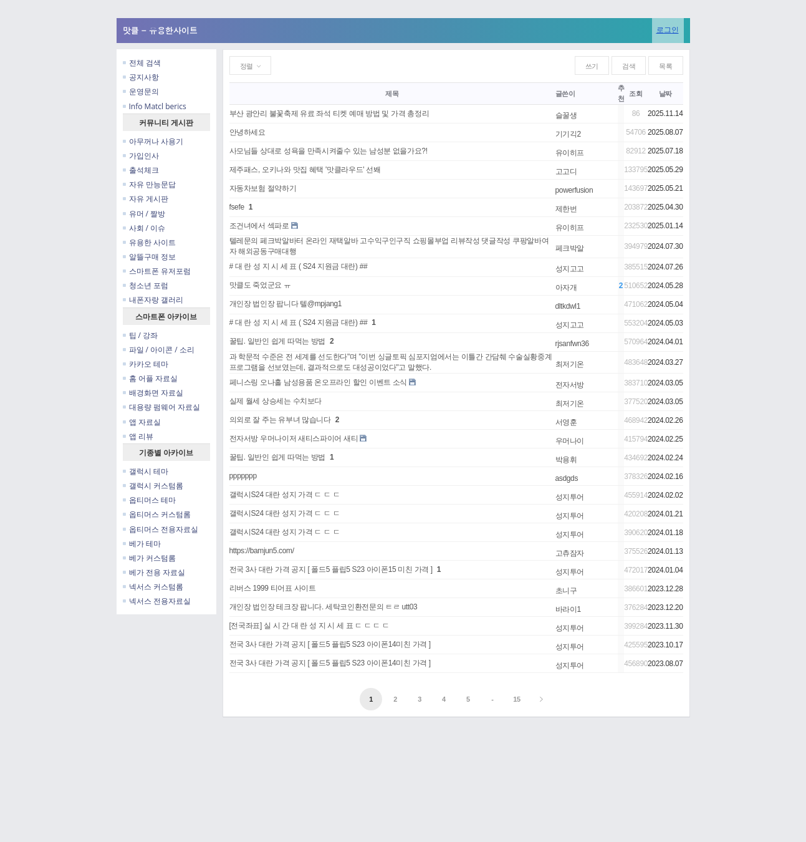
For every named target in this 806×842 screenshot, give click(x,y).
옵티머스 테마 (149, 500)
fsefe (236, 207)
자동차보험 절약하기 (263, 188)
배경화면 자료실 (153, 392)
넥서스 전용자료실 (157, 601)
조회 (635, 93)
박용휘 (566, 459)
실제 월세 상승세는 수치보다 (275, 401)
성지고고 (570, 268)
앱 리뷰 (138, 436)
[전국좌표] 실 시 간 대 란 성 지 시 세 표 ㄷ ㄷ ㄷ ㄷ (309, 625)
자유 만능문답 (149, 184)
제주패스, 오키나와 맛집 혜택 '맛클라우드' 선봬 (305, 169)
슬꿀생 (566, 115)
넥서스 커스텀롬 (153, 586)
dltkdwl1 (567, 306)
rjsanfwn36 (572, 343)
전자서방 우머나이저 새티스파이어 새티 (293, 438)
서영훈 (566, 422)
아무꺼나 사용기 (153, 141)
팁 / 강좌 (140, 335)
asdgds (566, 478)
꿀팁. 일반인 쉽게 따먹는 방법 (277, 341)
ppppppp (243, 476)
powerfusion (574, 190)
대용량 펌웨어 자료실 (161, 407)
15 (517, 699)
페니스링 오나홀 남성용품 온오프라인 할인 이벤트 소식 (318, 382)
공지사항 (141, 77)
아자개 (566, 287)
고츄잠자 (570, 553)
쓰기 (591, 66)
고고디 (566, 171)
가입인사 (141, 155)
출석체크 (141, 170)
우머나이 (570, 441)
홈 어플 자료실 (150, 378)
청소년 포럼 (145, 285)
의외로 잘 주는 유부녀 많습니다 (280, 419)
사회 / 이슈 (144, 228)
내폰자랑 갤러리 (153, 299)
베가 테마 (142, 543)
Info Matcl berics (154, 106)
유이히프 (570, 152)
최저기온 (570, 364)
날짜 (665, 93)
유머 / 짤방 (144, 213)
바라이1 (568, 609)
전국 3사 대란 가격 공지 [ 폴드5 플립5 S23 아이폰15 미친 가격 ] (331, 569)
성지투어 (570, 497)
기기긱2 (568, 134)
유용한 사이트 (149, 242)
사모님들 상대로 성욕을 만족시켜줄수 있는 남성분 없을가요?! (328, 151)
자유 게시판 (145, 198)
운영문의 (141, 91)
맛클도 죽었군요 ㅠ (260, 285)
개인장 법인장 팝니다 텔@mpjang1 (285, 303)
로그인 (667, 29)
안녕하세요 (247, 132)
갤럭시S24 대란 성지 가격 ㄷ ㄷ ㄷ (284, 494)
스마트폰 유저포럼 (157, 271)
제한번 (566, 209)
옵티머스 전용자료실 (160, 529)
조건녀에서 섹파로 (259, 225)
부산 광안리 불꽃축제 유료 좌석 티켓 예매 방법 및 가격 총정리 (329, 113)
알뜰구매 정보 (149, 256)
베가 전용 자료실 (154, 572)
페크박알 (570, 248)
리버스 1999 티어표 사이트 (272, 588)
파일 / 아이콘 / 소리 (158, 349)
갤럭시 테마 (145, 471)
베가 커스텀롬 (149, 558)
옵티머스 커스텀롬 (157, 514)
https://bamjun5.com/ (261, 550)
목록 (665, 66)
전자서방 (570, 384)
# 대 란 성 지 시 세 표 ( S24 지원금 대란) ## (298, 266)
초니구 (566, 590)
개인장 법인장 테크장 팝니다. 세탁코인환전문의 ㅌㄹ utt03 (323, 606)
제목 (391, 93)
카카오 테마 (145, 364)
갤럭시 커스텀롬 (153, 485)
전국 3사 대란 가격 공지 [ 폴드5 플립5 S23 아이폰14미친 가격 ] (330, 644)
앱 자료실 (142, 422)
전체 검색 (142, 62)
